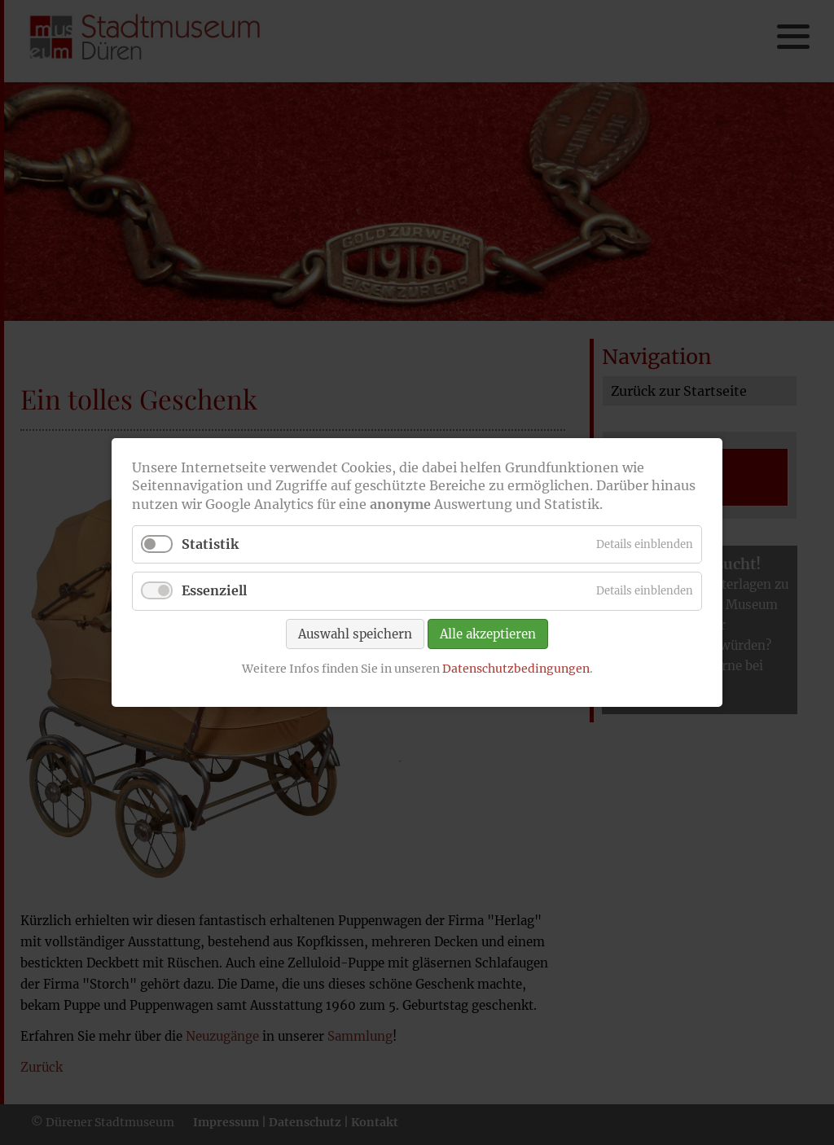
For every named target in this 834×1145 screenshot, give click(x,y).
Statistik (210, 544)
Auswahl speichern (355, 633)
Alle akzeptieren (488, 633)
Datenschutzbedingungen (516, 667)
